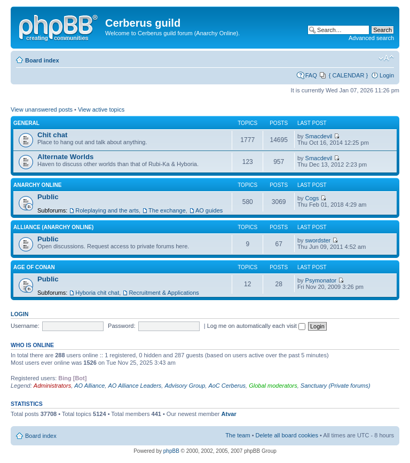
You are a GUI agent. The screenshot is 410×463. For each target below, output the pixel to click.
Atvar (229, 414)
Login (387, 75)
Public (48, 197)
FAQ (311, 75)
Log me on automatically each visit (256, 326)
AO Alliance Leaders (134, 385)
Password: (121, 326)
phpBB (171, 451)
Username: (25, 326)
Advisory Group (184, 385)
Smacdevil (319, 136)
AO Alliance (89, 385)
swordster (318, 240)
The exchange (167, 210)
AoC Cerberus (227, 385)
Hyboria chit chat (97, 292)
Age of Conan (34, 267)
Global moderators (273, 385)
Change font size (386, 58)
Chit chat (52, 135)
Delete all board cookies (287, 435)
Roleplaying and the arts (107, 210)
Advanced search (371, 38)
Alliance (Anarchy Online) (53, 227)
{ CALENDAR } (348, 75)
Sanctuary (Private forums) (335, 385)
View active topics (101, 109)
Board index (42, 60)
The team (237, 435)
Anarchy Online (37, 185)
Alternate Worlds (65, 157)
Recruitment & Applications (164, 292)
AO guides (209, 210)
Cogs (312, 198)
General (26, 123)
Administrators (52, 385)
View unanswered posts (42, 109)
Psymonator (321, 280)
